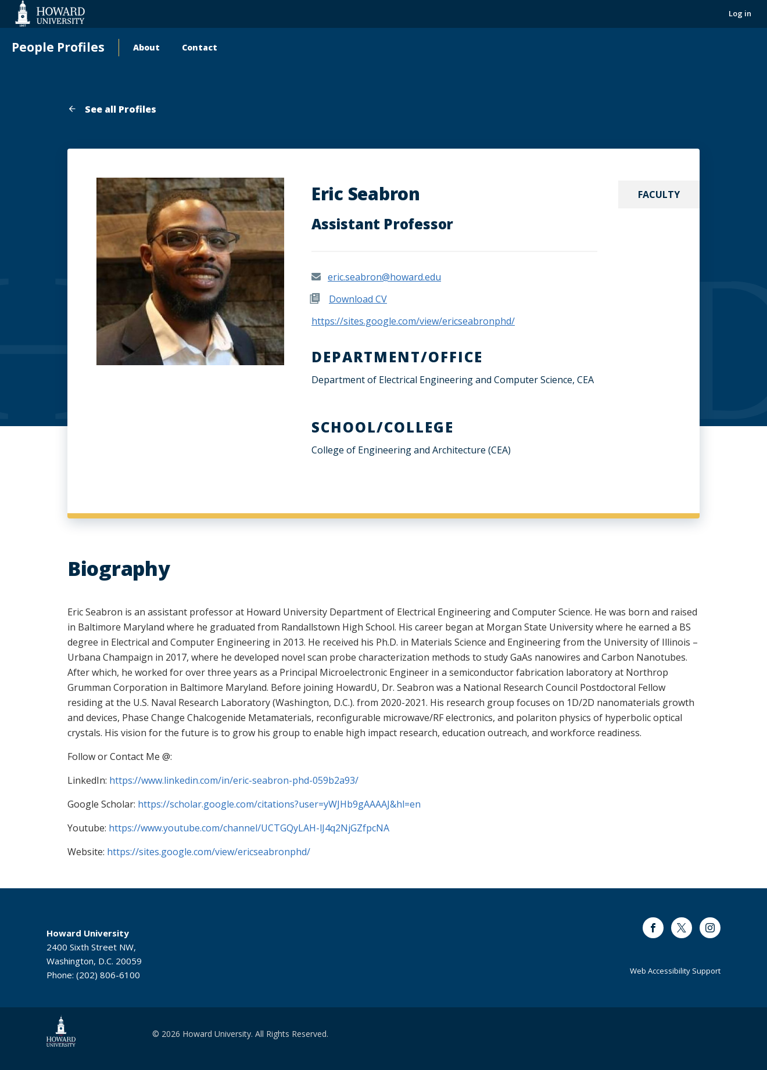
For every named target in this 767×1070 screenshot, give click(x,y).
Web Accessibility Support (675, 970)
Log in (740, 13)
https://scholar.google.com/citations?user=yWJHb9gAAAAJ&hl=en (279, 804)
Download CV (358, 299)
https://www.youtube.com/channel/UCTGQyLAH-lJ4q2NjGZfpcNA (249, 828)
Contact (199, 47)
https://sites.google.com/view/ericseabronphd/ (413, 321)
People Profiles (58, 47)
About (146, 47)
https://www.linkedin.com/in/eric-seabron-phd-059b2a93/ (234, 780)
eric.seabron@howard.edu (384, 277)
